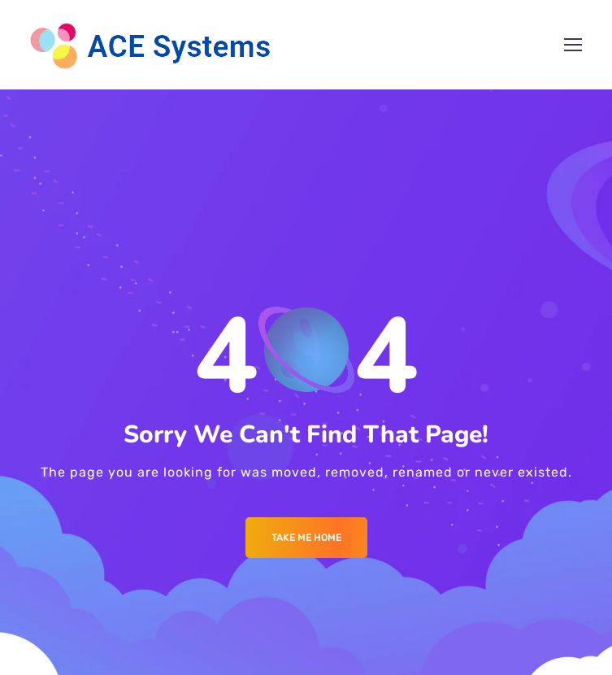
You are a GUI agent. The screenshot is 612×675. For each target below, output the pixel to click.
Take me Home (306, 537)
